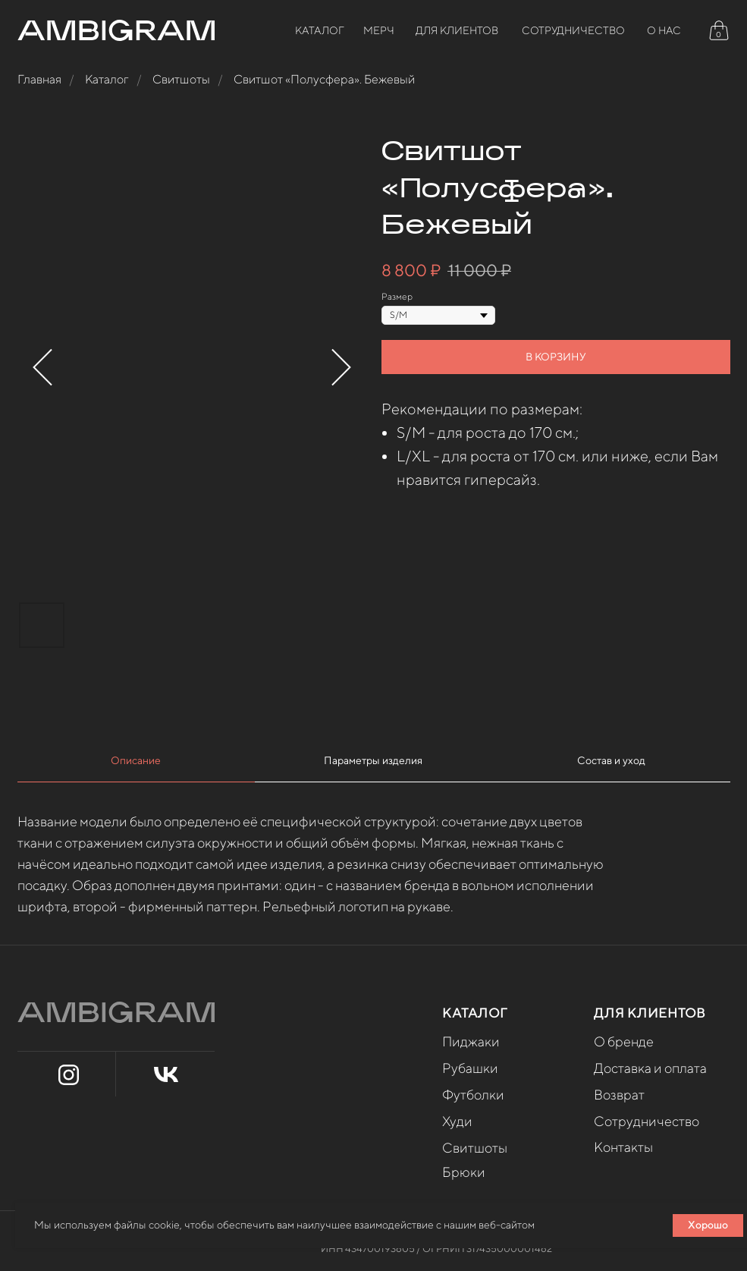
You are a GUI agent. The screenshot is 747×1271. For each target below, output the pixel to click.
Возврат (619, 1095)
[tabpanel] (373, 863)
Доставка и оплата (650, 1068)
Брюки (463, 1172)
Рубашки (470, 1068)
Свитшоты (181, 79)
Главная (39, 79)
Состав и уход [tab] (611, 760)
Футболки (473, 1095)
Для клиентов (457, 30)
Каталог (319, 30)
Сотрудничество (646, 1121)
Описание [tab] (136, 760)
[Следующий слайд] (341, 367)
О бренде (624, 1041)
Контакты (623, 1147)
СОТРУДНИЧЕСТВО (573, 30)
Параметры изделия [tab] (373, 760)
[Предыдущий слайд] (42, 367)
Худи (457, 1121)
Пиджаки (471, 1041)
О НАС (664, 30)
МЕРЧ (378, 30)
